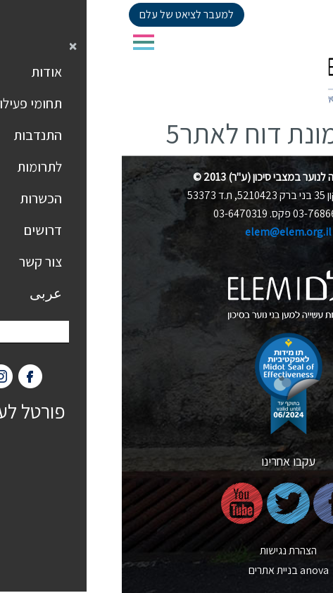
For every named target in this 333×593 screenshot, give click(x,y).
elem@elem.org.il (166, 231)
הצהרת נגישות (166, 550)
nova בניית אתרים (167, 570)
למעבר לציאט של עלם (65, 14)
